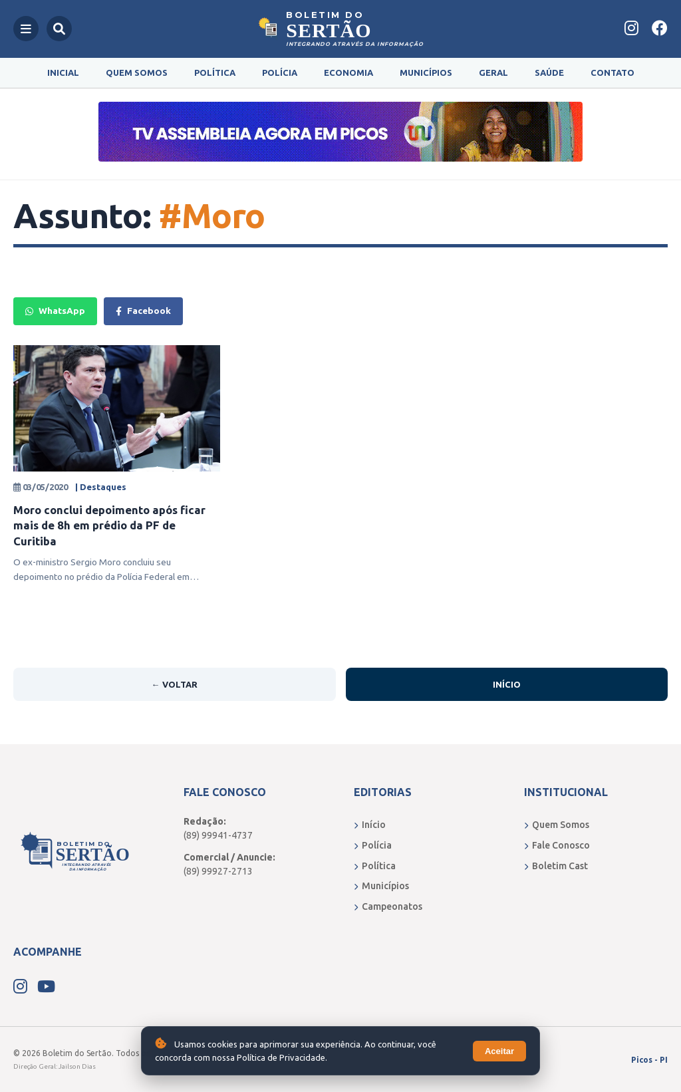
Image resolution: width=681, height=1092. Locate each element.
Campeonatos (388, 906)
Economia (348, 72)
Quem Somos (137, 72)
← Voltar (175, 684)
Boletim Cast (556, 866)
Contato (612, 72)
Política (214, 72)
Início (507, 684)
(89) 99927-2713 (218, 871)
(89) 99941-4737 (218, 835)
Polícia (279, 72)
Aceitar (499, 1051)
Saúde (549, 72)
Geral (493, 72)
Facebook (143, 310)
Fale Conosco (557, 845)
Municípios (426, 72)
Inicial (63, 72)
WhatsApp (55, 310)
